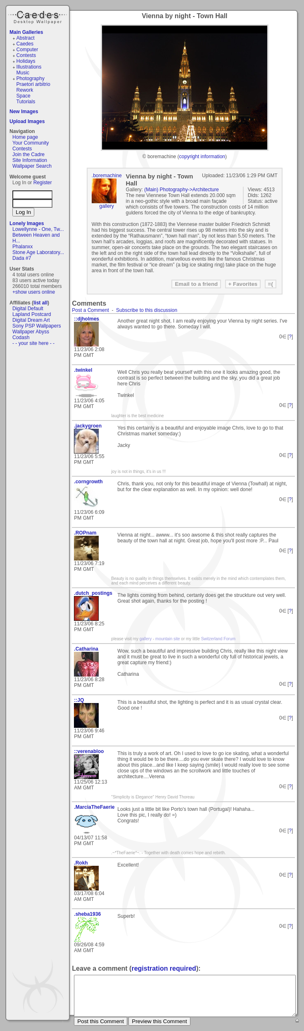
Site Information (29, 160)
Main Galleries (26, 32)
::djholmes (86, 319)
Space (24, 96)
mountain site (167, 639)
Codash (20, 337)
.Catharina (86, 649)
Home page (25, 137)
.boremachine (107, 175)
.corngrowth (88, 482)
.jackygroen (88, 426)
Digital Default (27, 308)
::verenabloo (89, 751)
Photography (31, 78)
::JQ (79, 700)
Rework (25, 90)
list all (40, 303)
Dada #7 (21, 258)
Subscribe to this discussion (146, 310)
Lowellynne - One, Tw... (38, 229)
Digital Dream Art (31, 320)
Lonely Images (27, 223)
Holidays (26, 61)
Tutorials (26, 102)
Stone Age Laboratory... (38, 252)
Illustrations (29, 67)
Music (23, 73)
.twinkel (83, 370)
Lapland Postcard (31, 314)
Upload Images (27, 121)
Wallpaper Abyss (30, 332)
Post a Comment (90, 310)
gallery (107, 206)
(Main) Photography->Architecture (181, 189)
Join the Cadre (28, 154)
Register (42, 182)
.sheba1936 (87, 914)
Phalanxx (22, 246)
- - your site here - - (33, 343)
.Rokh (81, 863)
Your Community (30, 143)
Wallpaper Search (32, 166)
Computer (27, 49)
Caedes (38, 16)
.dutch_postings (92, 593)
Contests (26, 55)
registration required (163, 968)
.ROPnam (85, 533)
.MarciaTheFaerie (92, 807)
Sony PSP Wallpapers (36, 326)
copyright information (202, 156)
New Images (24, 111)
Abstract (26, 38)
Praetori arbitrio (33, 84)
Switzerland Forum (218, 639)
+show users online (33, 292)
